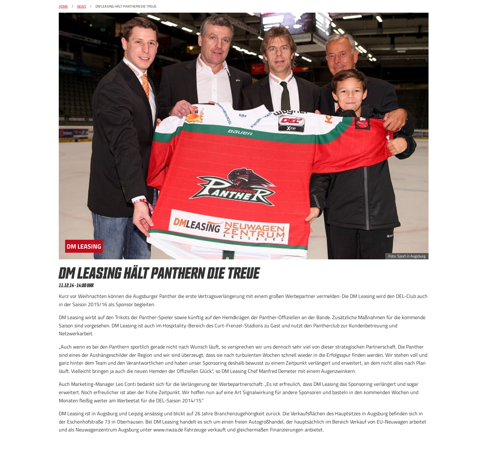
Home (63, 6)
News (81, 6)
